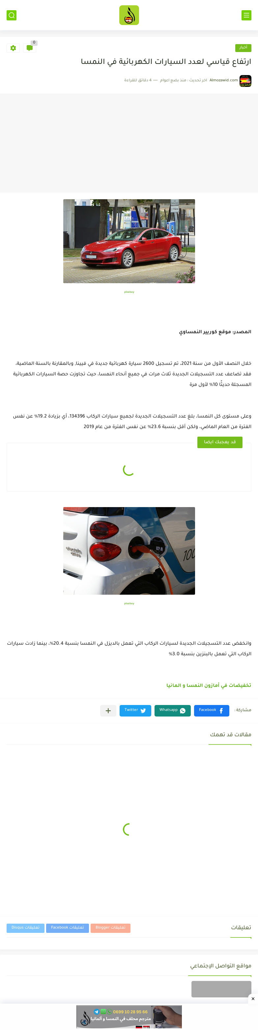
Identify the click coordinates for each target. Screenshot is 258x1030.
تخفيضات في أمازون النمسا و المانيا (208, 686)
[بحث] (11, 15)
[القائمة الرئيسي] (246, 15)
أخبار (243, 48)
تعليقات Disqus (26, 928)
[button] (211, 711)
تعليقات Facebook (67, 928)
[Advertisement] (129, 143)
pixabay (129, 292)
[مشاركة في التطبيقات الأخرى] (108, 711)
